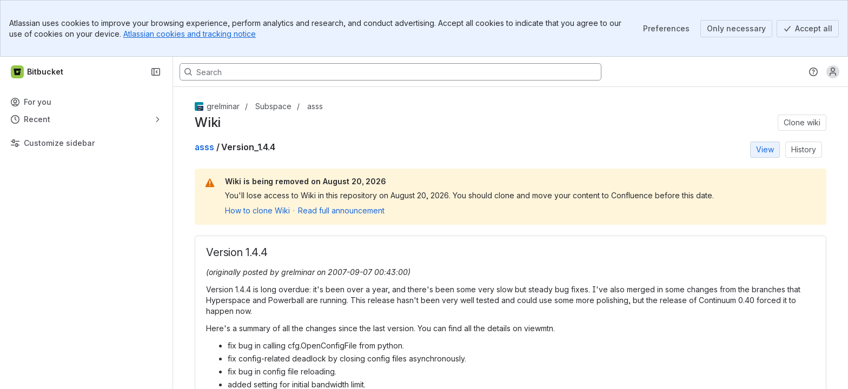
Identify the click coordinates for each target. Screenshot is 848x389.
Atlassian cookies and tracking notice (189, 33)
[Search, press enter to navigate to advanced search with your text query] (390, 72)
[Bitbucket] (38, 72)
